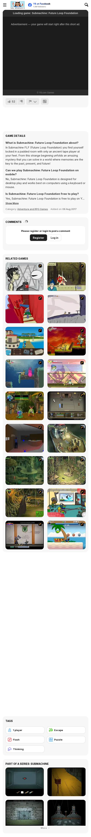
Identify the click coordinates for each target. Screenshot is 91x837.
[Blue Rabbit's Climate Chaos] (24, 341)
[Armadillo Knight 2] (24, 373)
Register (38, 237)
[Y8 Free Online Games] (17, 5)
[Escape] (66, 730)
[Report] (32, 101)
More (46, 828)
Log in (54, 237)
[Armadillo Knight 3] (66, 373)
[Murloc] (24, 405)
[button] (12, 203)
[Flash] (24, 739)
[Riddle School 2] (66, 502)
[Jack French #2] (24, 438)
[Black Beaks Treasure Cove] (66, 535)
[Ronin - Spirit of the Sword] (66, 276)
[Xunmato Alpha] (24, 535)
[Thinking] (24, 749)
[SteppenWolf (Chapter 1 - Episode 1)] (66, 438)
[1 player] (24, 730)
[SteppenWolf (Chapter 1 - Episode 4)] (24, 502)
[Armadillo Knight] (66, 341)
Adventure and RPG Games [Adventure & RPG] (32, 209)
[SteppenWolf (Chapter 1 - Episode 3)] (66, 470)
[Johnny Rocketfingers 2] (24, 276)
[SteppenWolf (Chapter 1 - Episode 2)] (24, 470)
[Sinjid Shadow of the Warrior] (66, 405)
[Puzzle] (66, 739)
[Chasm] (24, 309)
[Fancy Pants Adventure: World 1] (66, 309)
